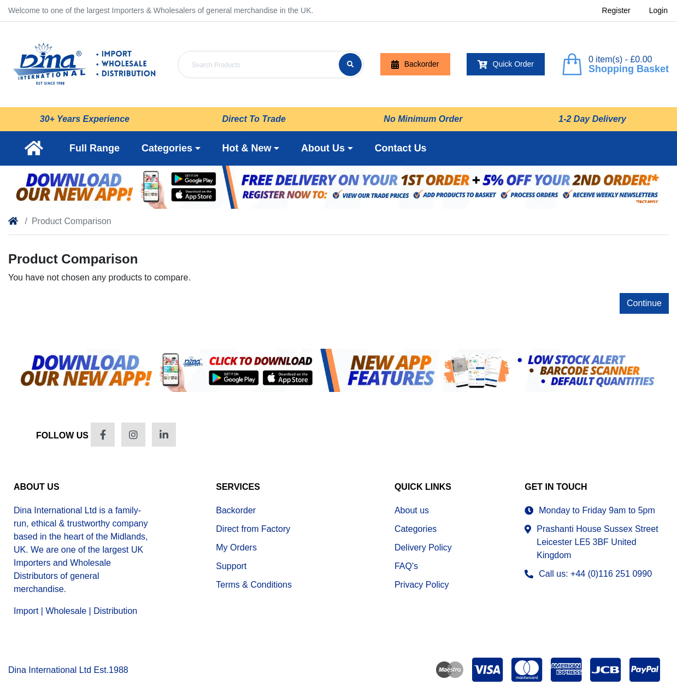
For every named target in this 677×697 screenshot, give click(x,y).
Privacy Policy (422, 584)
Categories (416, 529)
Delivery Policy (423, 547)
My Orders (236, 547)
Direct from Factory (253, 529)
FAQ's (406, 566)
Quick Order (506, 64)
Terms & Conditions (254, 584)
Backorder (415, 64)
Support (231, 566)
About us (412, 510)
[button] (171, 148)
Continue (644, 303)
